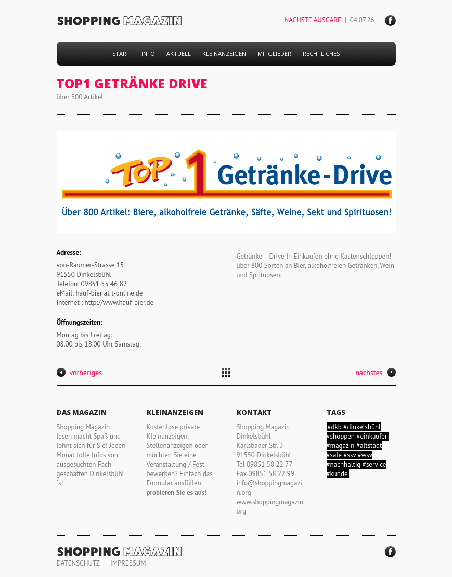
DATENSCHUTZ (78, 563)
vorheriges (79, 372)
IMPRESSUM (128, 563)
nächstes (375, 372)
